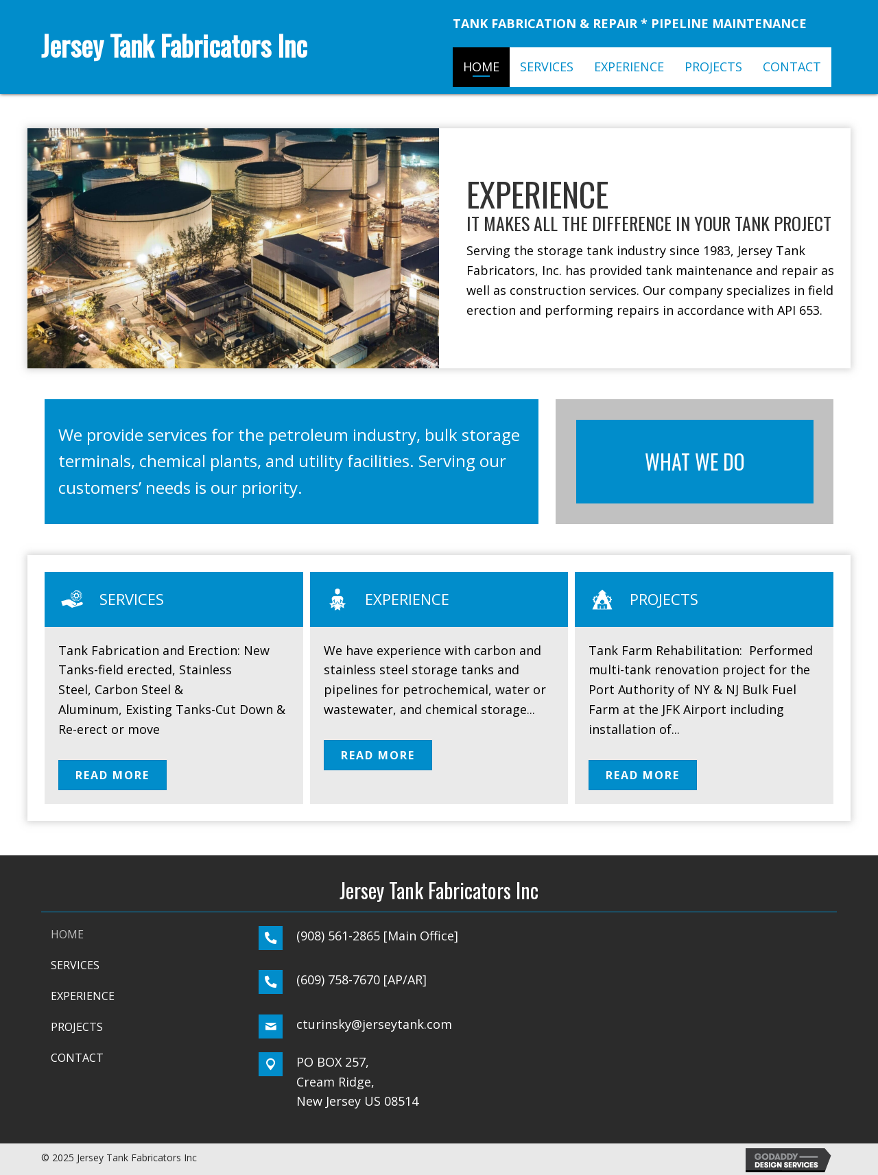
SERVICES (75, 965)
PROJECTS (77, 1026)
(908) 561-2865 (338, 935)
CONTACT (77, 1057)
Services (131, 599)
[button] (112, 775)
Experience (407, 599)
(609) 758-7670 (338, 979)
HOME (67, 934)
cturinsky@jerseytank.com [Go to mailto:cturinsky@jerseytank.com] (374, 1024)
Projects (664, 599)
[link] (481, 67)
